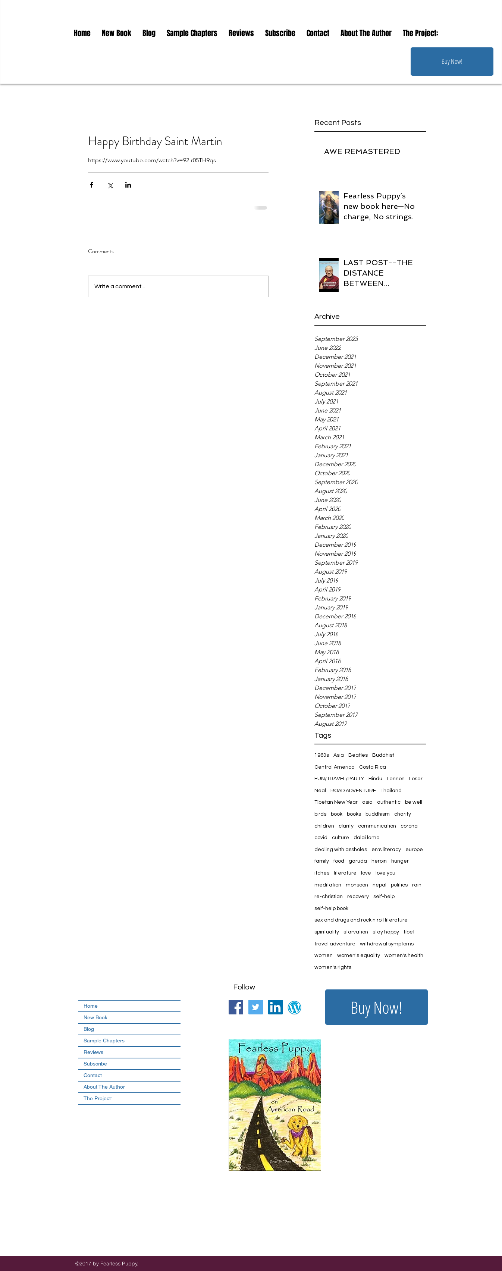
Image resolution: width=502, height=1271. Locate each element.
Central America (334, 767)
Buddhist (383, 755)
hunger (400, 861)
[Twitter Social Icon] (255, 1007)
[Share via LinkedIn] (128, 184)
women (323, 955)
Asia (338, 755)
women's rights (332, 967)
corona (409, 826)
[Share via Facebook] (91, 184)
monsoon (357, 885)
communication (377, 826)
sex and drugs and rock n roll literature (361, 920)
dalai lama (367, 837)
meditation (327, 885)
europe (414, 849)
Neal (320, 790)
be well (413, 802)
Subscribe (95, 1064)
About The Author (104, 1087)
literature (345, 873)
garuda (358, 861)
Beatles (358, 755)
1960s (321, 755)
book (336, 814)
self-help (384, 896)
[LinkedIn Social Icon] (275, 1007)
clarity (346, 826)
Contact (93, 1075)
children (324, 826)
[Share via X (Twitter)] (109, 184)
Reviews (93, 1052)
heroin (379, 861)
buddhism (377, 814)
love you (385, 873)
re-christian (328, 896)
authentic (389, 802)
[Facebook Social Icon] (236, 1007)
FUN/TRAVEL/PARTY (339, 778)
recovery (358, 896)
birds (320, 814)
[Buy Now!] (452, 61)
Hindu (375, 778)
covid (320, 837)
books (354, 814)
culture (340, 837)
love (366, 873)
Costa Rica (372, 767)
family (321, 861)
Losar (416, 778)
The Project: (98, 1098)
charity (402, 814)
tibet (409, 932)
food (338, 861)
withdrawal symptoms (387, 944)
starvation (355, 932)
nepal (379, 885)
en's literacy (386, 849)
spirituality (326, 932)
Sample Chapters (104, 1041)
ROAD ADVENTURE (353, 790)
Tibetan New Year (336, 802)
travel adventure (334, 944)
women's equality (358, 955)
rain (416, 885)
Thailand (391, 790)
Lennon (396, 778)
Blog (89, 1029)
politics (399, 885)
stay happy (386, 932)
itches (321, 873)
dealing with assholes (340, 849)
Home (91, 1006)
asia (367, 802)
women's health (404, 955)
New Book (95, 1017)
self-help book (331, 908)
